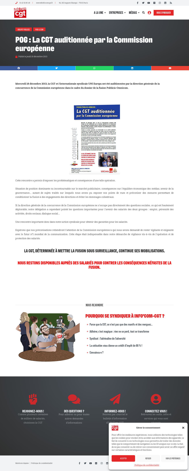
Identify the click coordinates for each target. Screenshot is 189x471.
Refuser (148, 458)
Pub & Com (39, 29)
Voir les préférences (173, 458)
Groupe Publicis (24, 29)
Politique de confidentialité (146, 465)
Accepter (123, 458)
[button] (183, 427)
